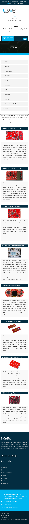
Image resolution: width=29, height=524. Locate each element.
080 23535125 (7, 501)
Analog (5, 67)
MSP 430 (5, 99)
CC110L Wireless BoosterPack (12, 321)
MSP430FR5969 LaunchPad (11, 128)
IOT (4, 90)
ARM (4, 62)
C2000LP (5, 76)
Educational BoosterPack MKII (12, 286)
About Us (5, 467)
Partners (5, 481)
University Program (7, 472)
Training (5, 478)
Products (5, 475)
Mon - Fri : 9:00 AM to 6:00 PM (16, 3)
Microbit (5, 95)
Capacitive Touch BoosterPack (12, 357)
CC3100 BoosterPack (9, 393)
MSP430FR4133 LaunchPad (11, 168)
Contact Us (5, 483)
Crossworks (6, 71)
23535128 (14, 501)
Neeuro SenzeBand (8, 104)
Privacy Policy (4, 517)
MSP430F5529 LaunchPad (11, 206)
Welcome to (10, 1)
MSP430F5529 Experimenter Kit (13, 246)
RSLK (4, 109)
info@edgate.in (22, 1)
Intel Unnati (5, 470)
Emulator (5, 85)
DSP (4, 81)
